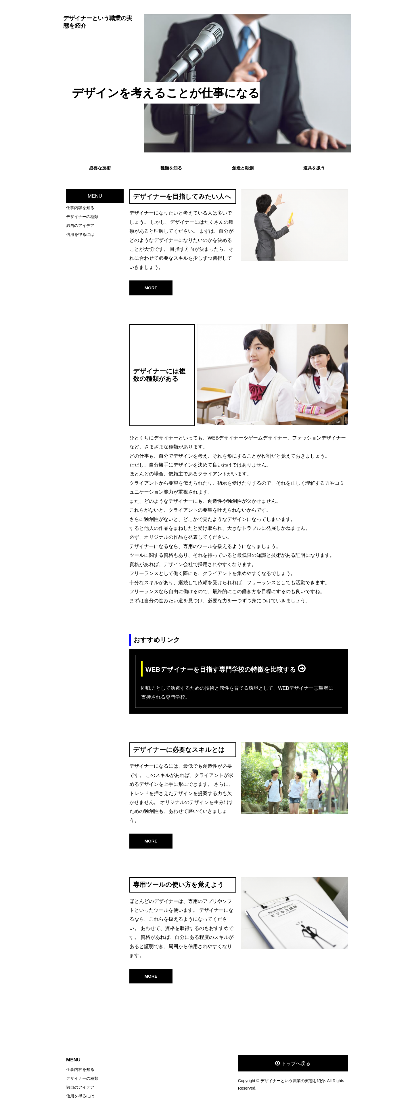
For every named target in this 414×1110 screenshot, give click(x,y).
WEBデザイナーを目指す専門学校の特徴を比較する (221, 669)
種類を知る (171, 167)
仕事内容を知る (80, 207)
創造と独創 (243, 167)
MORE (151, 287)
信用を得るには (80, 234)
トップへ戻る (295, 1063)
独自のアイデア (80, 225)
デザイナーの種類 (82, 216)
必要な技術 (100, 167)
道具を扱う (314, 167)
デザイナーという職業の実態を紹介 (97, 22)
